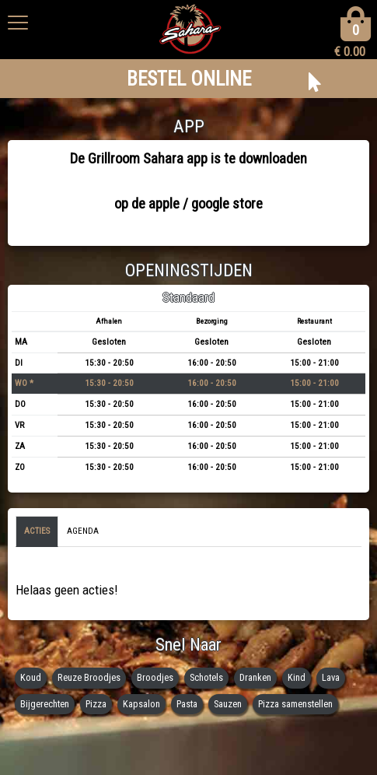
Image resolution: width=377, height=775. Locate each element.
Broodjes (155, 677)
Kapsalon (141, 704)
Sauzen (228, 704)
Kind (296, 677)
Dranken (255, 677)
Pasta (186, 704)
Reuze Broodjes (89, 677)
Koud (30, 677)
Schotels (206, 677)
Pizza (96, 704)
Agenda (83, 531)
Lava (331, 677)
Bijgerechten (44, 704)
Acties (37, 531)
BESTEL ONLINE (189, 79)
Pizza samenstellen (295, 704)
